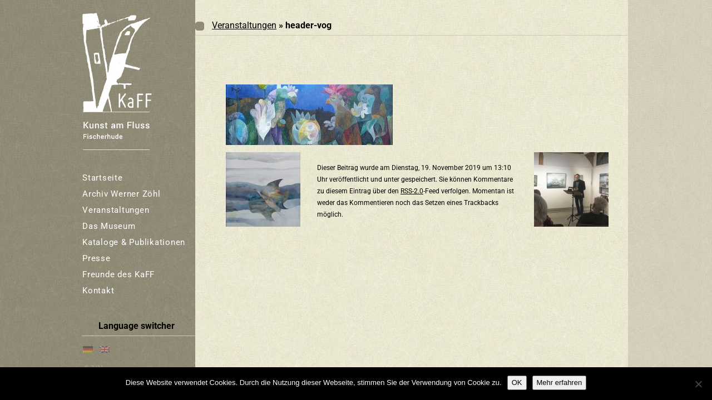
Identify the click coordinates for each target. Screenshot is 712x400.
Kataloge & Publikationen (133, 242)
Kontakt (98, 291)
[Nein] (698, 383)
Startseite (102, 178)
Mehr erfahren (559, 382)
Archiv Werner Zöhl (121, 194)
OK (517, 382)
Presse (96, 258)
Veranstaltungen (115, 210)
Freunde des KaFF (118, 274)
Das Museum (109, 226)
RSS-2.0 (411, 191)
